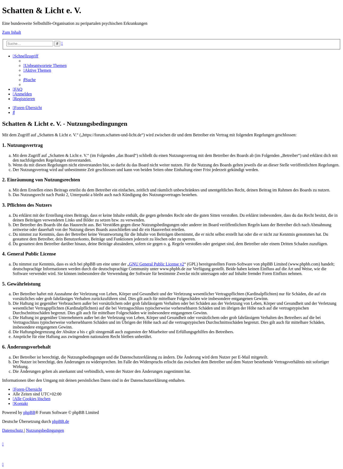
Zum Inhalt (11, 32)
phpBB (29, 412)
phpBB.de (60, 421)
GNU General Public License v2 (156, 264)
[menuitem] (45, 65)
